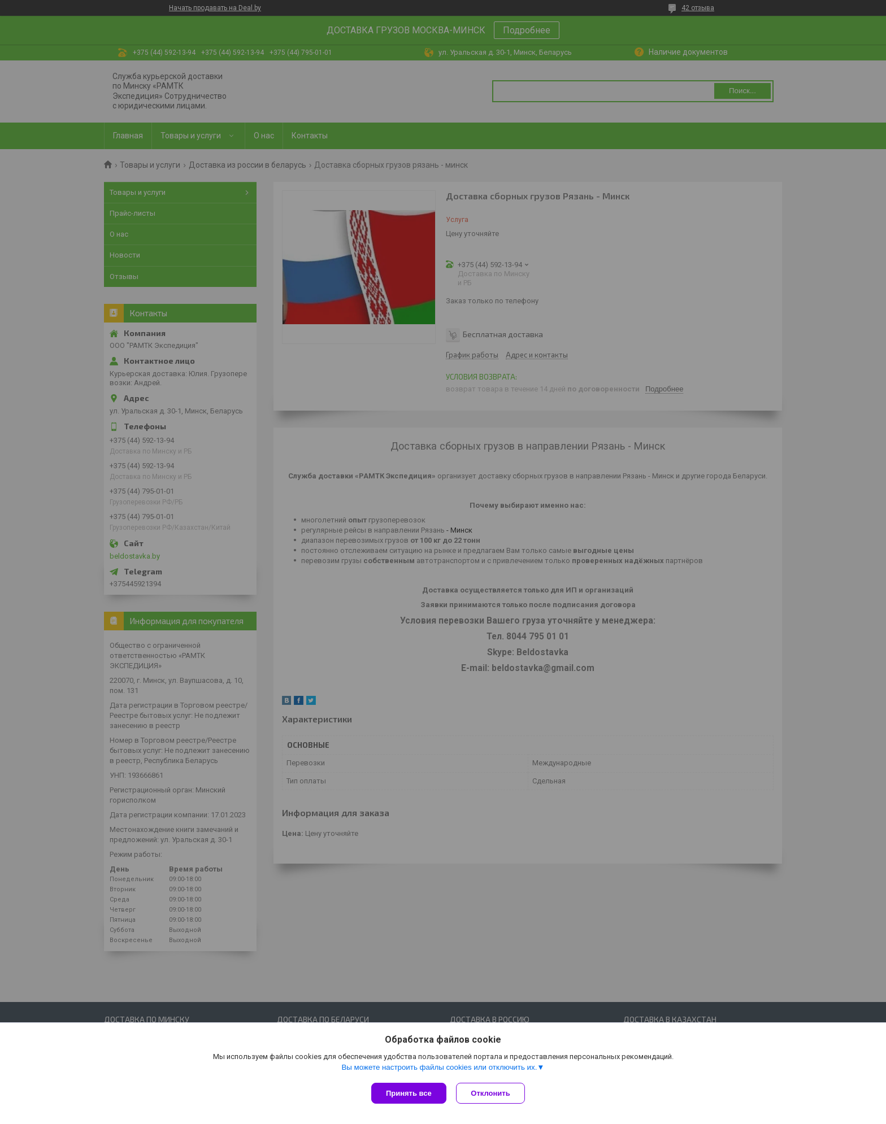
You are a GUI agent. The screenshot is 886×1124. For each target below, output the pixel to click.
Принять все (409, 1093)
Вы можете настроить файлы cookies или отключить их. (439, 1068)
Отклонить (491, 1093)
